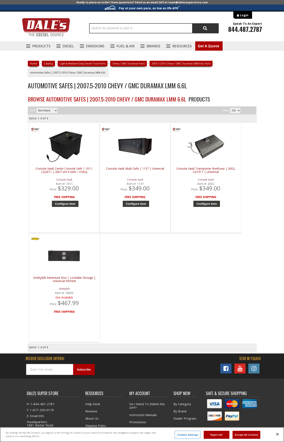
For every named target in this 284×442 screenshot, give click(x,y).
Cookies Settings (187, 434)
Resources (182, 46)
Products (41, 46)
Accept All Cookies (246, 434)
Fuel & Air (125, 46)
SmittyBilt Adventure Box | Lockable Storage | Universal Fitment (229, 170)
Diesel (68, 46)
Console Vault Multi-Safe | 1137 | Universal (114, 170)
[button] (154, 28)
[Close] (277, 434)
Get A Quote (208, 46)
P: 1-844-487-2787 (40, 297)
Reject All (216, 434)
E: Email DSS (35, 309)
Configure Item (58, 203)
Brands (153, 46)
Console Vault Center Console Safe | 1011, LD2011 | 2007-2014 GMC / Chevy (58, 172)
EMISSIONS (95, 46)
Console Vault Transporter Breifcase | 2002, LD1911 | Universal (172, 170)
